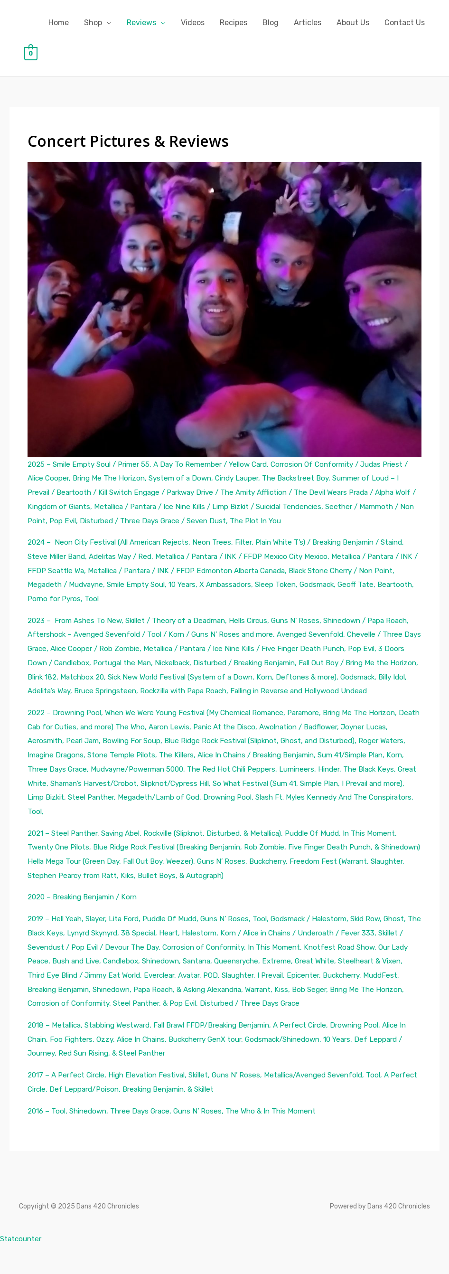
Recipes (233, 22)
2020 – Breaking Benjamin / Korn (87, 910)
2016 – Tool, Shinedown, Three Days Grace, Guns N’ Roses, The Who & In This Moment (179, 1138)
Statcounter (22, 1266)
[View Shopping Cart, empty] (31, 52)
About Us (353, 22)
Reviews (141, 22)
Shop (93, 22)
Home (58, 22)
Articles (307, 22)
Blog (270, 22)
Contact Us (404, 22)
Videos (193, 22)
